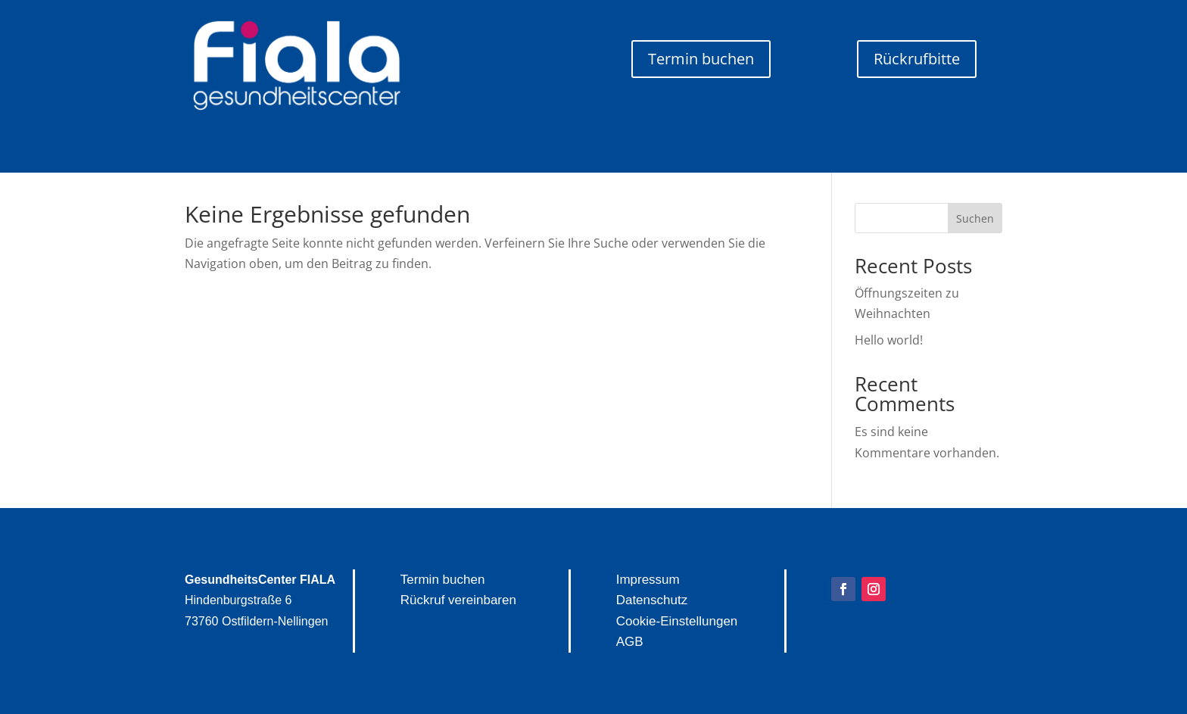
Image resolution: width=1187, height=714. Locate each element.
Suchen (975, 218)
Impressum (648, 579)
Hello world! (889, 340)
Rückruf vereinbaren (458, 600)
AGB (629, 641)
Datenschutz (652, 600)
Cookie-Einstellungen (677, 621)
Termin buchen (701, 58)
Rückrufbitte (917, 58)
